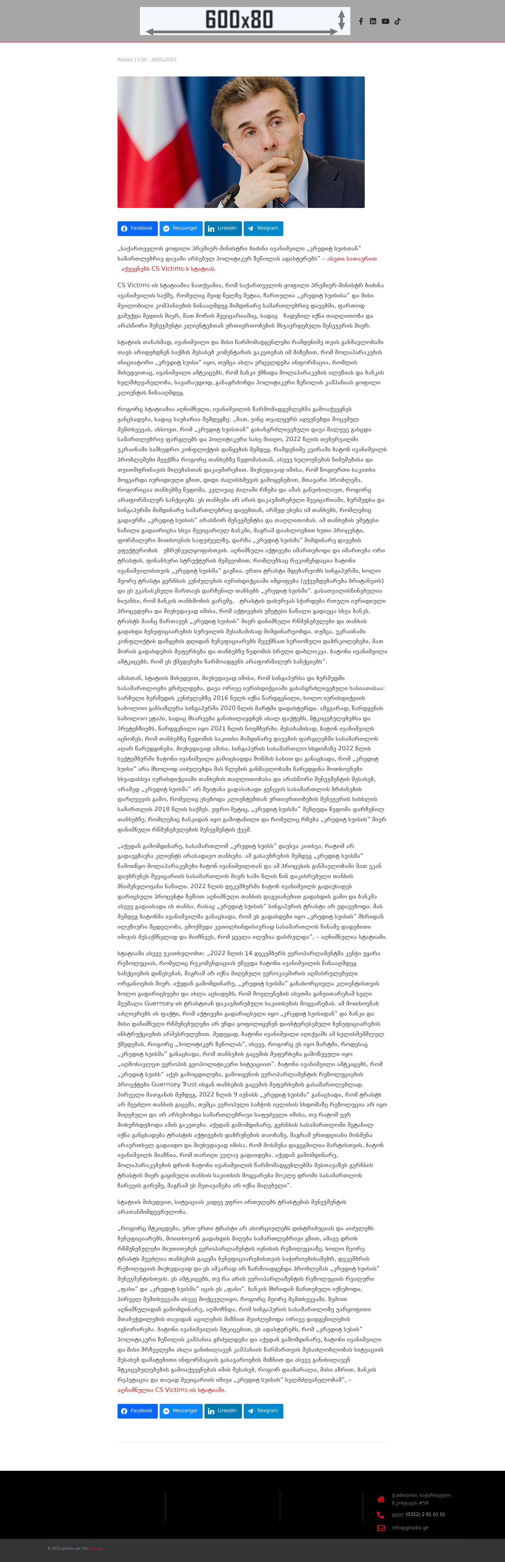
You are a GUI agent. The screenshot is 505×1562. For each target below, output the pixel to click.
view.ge (95, 1548)
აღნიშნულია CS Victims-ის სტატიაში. (171, 1390)
